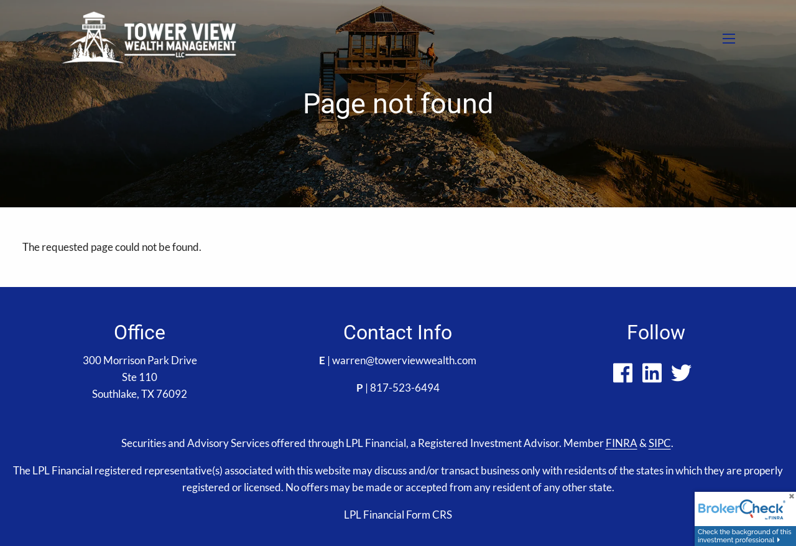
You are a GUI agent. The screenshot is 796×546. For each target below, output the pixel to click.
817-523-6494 (405, 387)
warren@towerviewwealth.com (404, 360)
